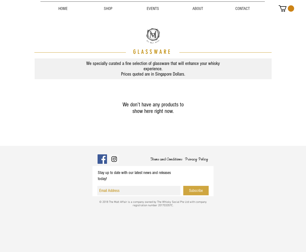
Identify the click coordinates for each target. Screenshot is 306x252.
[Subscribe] (196, 190)
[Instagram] (114, 159)
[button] (286, 8)
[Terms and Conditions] (166, 159)
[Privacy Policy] (196, 159)
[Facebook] (102, 159)
